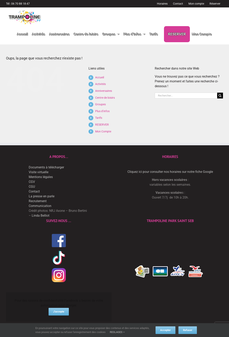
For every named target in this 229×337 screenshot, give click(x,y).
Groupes (100, 104)
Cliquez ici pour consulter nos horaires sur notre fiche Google (170, 172)
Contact (34, 191)
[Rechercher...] (186, 95)
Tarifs (98, 117)
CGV (32, 182)
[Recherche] (220, 95)
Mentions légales (41, 177)
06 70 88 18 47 (20, 3)
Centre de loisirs (105, 97)
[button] (217, 34)
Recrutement (38, 201)
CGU (32, 186)
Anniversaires (103, 90)
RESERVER (102, 124)
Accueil (99, 77)
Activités (100, 84)
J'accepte (58, 311)
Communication (40, 206)
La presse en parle (41, 196)
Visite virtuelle (38, 172)
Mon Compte (103, 131)
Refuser (187, 330)
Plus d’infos (102, 111)
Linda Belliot (40, 215)
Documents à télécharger (46, 167)
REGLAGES (117, 332)
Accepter (165, 330)
